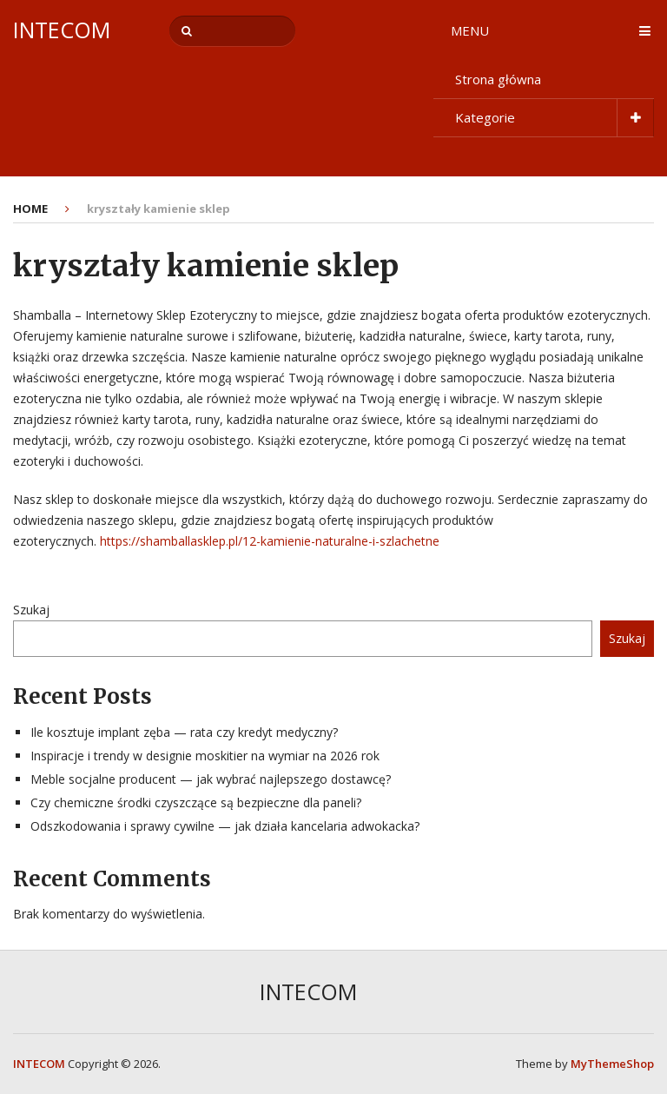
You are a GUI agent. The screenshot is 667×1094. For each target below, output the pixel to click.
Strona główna (498, 79)
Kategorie (485, 117)
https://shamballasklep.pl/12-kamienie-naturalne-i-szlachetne (269, 541)
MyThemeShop (612, 1063)
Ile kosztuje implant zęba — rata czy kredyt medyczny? (184, 732)
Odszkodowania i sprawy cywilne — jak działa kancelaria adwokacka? (224, 826)
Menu (470, 30)
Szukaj (31, 609)
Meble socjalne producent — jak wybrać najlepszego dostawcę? (210, 779)
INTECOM (61, 30)
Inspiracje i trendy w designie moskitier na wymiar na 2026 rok (205, 755)
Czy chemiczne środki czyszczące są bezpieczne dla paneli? (195, 802)
